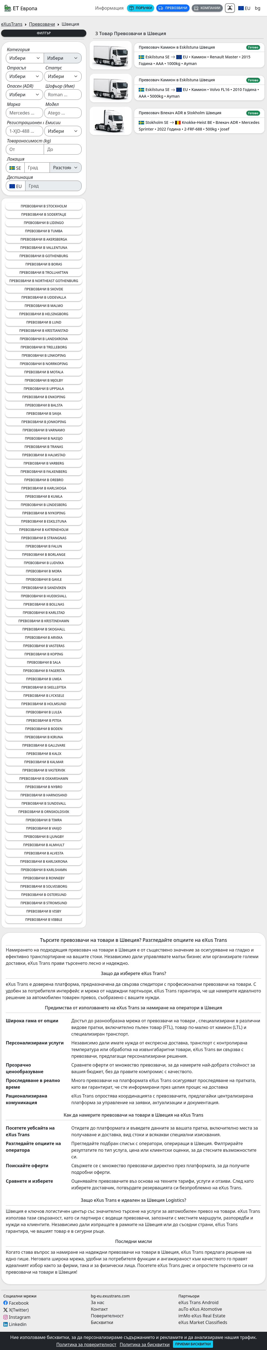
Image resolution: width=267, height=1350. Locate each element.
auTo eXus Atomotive (200, 1309)
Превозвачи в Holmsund (43, 704)
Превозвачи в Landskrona (44, 339)
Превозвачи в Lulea (43, 712)
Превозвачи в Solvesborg (43, 886)
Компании (207, 8)
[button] (244, 8)
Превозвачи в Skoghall (43, 629)
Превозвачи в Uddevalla (43, 297)
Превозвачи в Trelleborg (43, 347)
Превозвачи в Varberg (44, 463)
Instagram (19, 1317)
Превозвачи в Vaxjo (43, 828)
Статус (53, 68)
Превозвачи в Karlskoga (43, 488)
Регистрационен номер (31, 122)
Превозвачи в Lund (43, 322)
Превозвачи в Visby (43, 911)
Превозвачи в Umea (43, 679)
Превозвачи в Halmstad (44, 455)
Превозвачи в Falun (43, 546)
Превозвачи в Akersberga (43, 239)
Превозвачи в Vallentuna (43, 247)
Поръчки (140, 8)
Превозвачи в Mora (44, 571)
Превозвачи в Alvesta (43, 853)
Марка (13, 104)
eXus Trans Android (198, 1302)
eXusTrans (11, 24)
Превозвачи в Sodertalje (43, 214)
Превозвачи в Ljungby (44, 836)
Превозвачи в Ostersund (43, 894)
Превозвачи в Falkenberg (43, 471)
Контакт (99, 1309)
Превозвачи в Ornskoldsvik (43, 811)
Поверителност (107, 1316)
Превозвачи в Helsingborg (43, 314)
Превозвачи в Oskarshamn (43, 778)
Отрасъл (16, 68)
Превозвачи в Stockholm (44, 206)
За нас (97, 1302)
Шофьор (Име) (59, 86)
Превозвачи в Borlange (44, 554)
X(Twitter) (18, 1310)
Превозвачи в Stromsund (43, 903)
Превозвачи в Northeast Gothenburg (43, 280)
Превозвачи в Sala (44, 662)
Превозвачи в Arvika (44, 637)
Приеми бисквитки (193, 1344)
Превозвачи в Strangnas (43, 538)
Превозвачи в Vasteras (43, 645)
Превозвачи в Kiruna (44, 737)
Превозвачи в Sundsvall (44, 803)
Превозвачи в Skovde (43, 289)
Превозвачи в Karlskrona (44, 861)
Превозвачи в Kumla (44, 496)
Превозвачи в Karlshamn (44, 869)
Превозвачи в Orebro (43, 480)
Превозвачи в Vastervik (43, 770)
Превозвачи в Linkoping (44, 355)
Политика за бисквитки (145, 1344)
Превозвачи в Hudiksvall (44, 596)
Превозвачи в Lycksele (43, 695)
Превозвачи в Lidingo (44, 222)
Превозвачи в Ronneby (43, 878)
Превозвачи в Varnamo (44, 430)
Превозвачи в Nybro (43, 787)
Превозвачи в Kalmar (43, 762)
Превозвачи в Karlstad (44, 612)
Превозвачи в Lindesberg (44, 504)
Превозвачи (173, 8)
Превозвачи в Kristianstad (43, 330)
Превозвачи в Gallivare (43, 745)
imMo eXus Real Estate (201, 1316)
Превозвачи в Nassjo (44, 438)
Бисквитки (102, 1322)
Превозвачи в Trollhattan (43, 272)
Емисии (53, 122)
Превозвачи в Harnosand (43, 795)
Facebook (19, 1303)
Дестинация (20, 177)
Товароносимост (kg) (29, 141)
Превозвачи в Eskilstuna (43, 521)
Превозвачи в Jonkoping (43, 421)
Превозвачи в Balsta (44, 405)
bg (257, 8)
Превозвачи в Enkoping (43, 397)
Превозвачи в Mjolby (44, 380)
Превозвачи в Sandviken (44, 587)
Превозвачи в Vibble (43, 919)
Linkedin (18, 1324)
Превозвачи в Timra (44, 820)
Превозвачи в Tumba (44, 231)
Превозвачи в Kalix (43, 753)
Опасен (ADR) (20, 86)
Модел (52, 104)
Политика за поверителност (86, 1344)
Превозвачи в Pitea (43, 720)
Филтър (44, 33)
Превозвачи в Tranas (44, 446)
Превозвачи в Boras (43, 264)
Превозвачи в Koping (43, 654)
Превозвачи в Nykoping (43, 513)
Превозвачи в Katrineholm (43, 529)
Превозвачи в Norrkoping (44, 363)
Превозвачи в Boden (43, 728)
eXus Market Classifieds (202, 1322)
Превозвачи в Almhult (43, 845)
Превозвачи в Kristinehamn (43, 621)
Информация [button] (109, 8)
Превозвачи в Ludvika (44, 563)
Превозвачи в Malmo (44, 305)
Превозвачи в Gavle (44, 579)
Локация (15, 159)
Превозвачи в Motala (43, 372)
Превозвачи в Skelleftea (44, 687)
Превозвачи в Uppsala (44, 388)
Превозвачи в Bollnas (44, 604)
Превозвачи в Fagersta (43, 670)
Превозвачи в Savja (43, 413)
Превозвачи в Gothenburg (43, 256)
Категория (18, 49)
